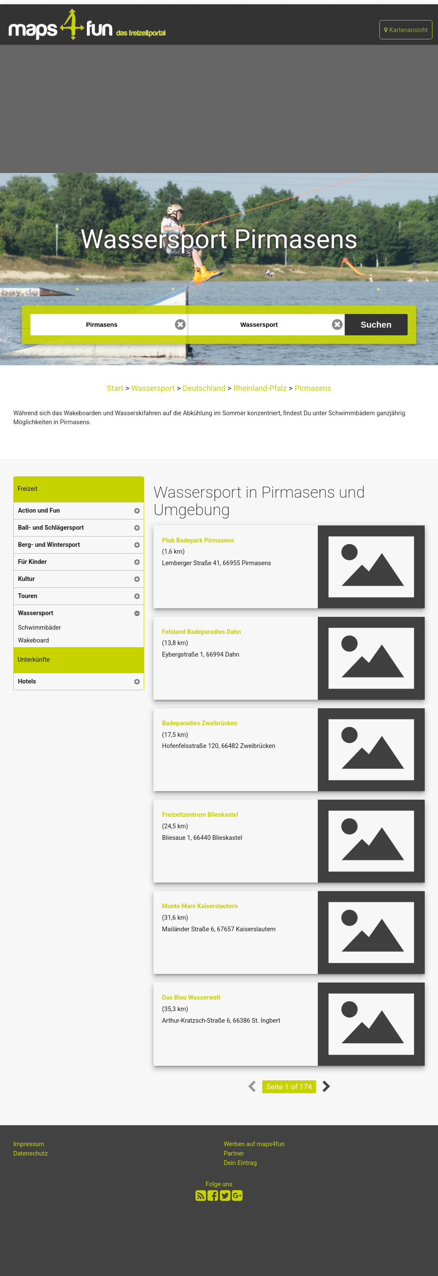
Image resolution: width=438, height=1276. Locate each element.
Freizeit (28, 489)
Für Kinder (32, 562)
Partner (234, 1153)
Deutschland (204, 388)
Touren (27, 596)
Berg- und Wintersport (49, 545)
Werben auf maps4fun (254, 1144)
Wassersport (153, 388)
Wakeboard (33, 640)
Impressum (28, 1144)
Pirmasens (312, 388)
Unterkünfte (34, 659)
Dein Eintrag (240, 1163)
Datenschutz (30, 1153)
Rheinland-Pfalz (260, 388)
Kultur (26, 579)
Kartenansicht (406, 30)
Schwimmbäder (39, 627)
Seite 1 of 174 (289, 1086)
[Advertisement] (219, 109)
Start (116, 388)
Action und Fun (39, 510)
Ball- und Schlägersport (51, 527)
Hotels (27, 681)
